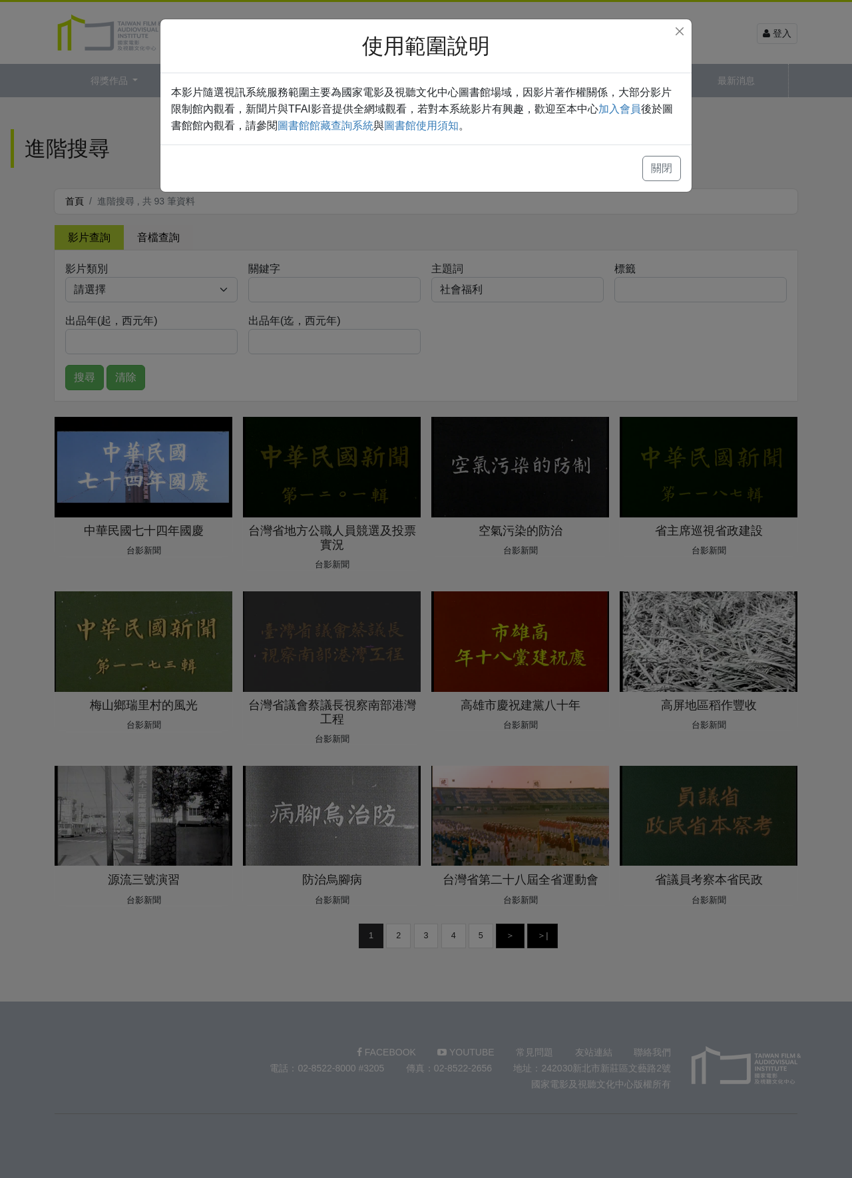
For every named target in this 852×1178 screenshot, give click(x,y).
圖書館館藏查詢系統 (325, 125)
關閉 (661, 168)
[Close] (679, 31)
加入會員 (619, 109)
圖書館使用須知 (421, 125)
